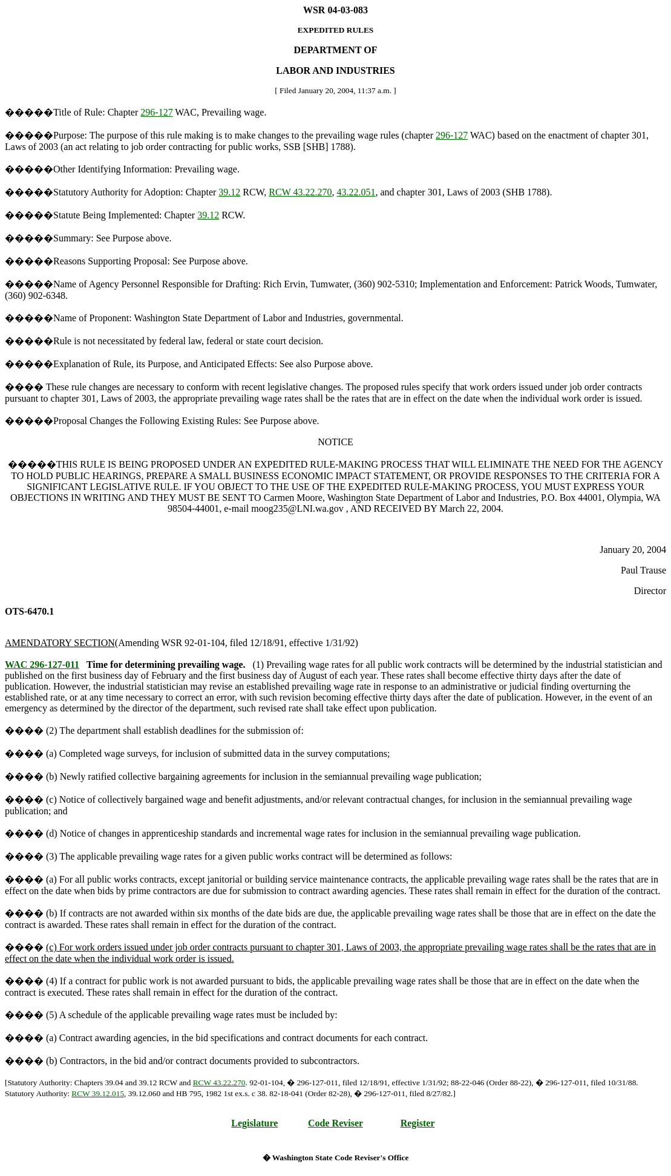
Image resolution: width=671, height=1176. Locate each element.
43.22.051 (355, 192)
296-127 (156, 112)
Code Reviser (335, 1123)
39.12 (229, 192)
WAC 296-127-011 (42, 664)
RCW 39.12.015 (97, 1093)
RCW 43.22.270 (300, 192)
